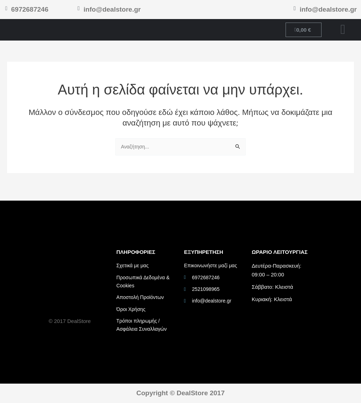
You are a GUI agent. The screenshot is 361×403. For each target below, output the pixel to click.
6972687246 (29, 9)
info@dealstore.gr (112, 9)
